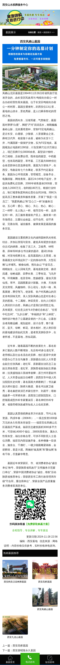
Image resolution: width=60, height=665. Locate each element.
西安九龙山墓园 (15, 637)
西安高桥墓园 (45, 581)
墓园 (39, 32)
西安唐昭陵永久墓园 (24, 650)
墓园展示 (47, 32)
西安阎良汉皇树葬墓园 (15, 581)
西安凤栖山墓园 (45, 609)
